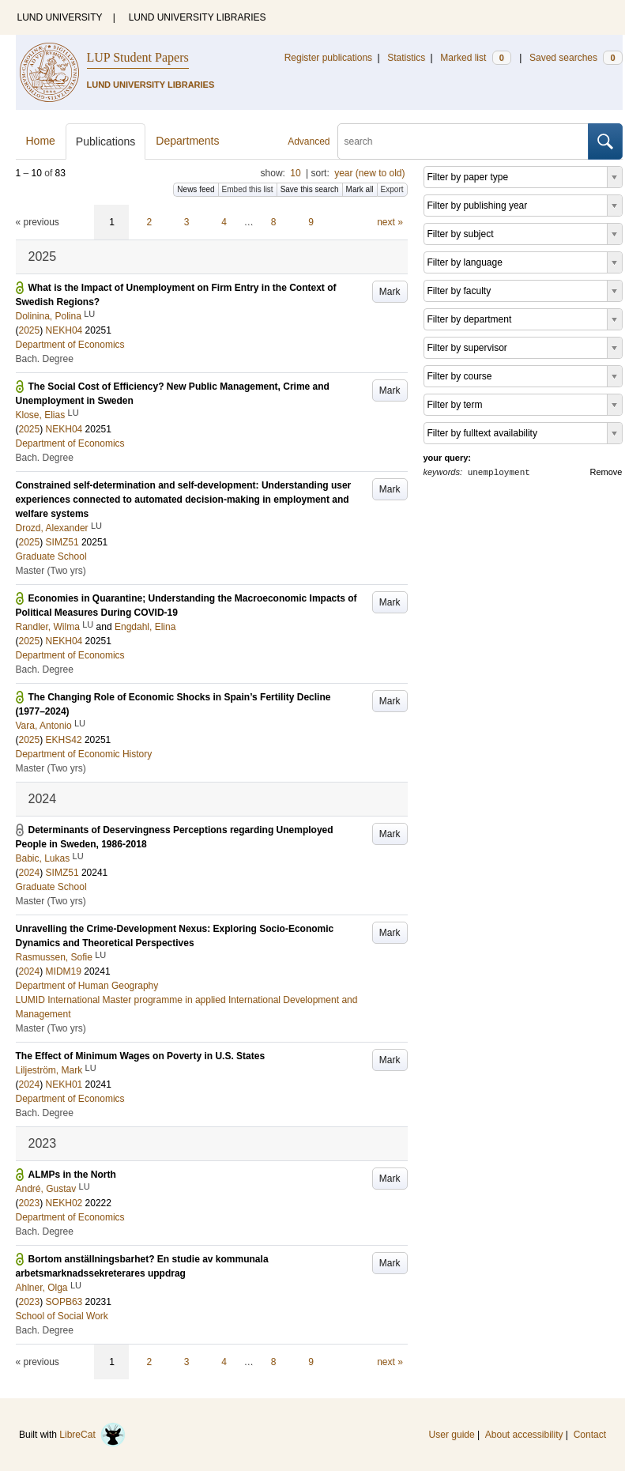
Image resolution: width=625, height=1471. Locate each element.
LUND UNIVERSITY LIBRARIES (197, 17)
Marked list (475, 57)
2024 (29, 872)
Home (40, 140)
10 (295, 173)
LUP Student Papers (138, 57)
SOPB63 (64, 1301)
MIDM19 (63, 971)
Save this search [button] (309, 189)
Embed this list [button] (247, 189)
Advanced (308, 141)
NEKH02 (64, 1203)
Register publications (328, 57)
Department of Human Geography (87, 985)
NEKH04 (64, 330)
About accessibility (524, 1434)
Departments (187, 140)
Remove (606, 472)
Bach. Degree (44, 358)
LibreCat (92, 1434)
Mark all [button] (360, 189)
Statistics (406, 57)
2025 (29, 330)
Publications (106, 141)
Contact (590, 1434)
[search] (463, 141)
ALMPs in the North (72, 1174)
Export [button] (392, 189)
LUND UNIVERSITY (60, 17)
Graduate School (51, 556)
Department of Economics (70, 344)
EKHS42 (64, 739)
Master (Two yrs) (51, 570)
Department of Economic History (84, 754)
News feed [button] (195, 189)
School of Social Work (62, 1316)
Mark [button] (390, 291)
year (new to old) (369, 173)
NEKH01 (64, 1084)
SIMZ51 (62, 542)
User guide (452, 1434)
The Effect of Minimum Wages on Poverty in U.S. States (140, 1056)
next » (390, 222)
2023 (29, 1203)
